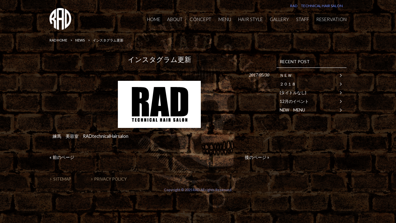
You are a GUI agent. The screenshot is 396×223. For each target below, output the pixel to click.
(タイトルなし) (293, 92)
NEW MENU (292, 109)
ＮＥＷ (286, 75)
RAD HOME (58, 40)
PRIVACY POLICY (110, 179)
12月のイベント (294, 101)
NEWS (80, 40)
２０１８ (288, 83)
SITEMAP (62, 179)
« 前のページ (62, 157)
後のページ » (257, 157)
